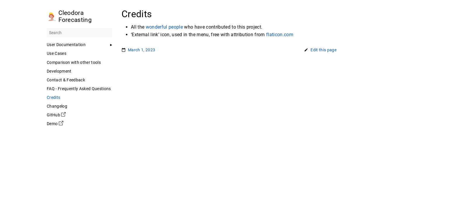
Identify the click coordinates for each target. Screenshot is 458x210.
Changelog (57, 106)
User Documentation (66, 44)
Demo (55, 123)
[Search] (79, 32)
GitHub (56, 115)
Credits (53, 97)
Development (59, 71)
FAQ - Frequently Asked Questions (79, 88)
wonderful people (164, 27)
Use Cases (56, 53)
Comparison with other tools (74, 62)
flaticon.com (279, 34)
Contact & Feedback (66, 80)
